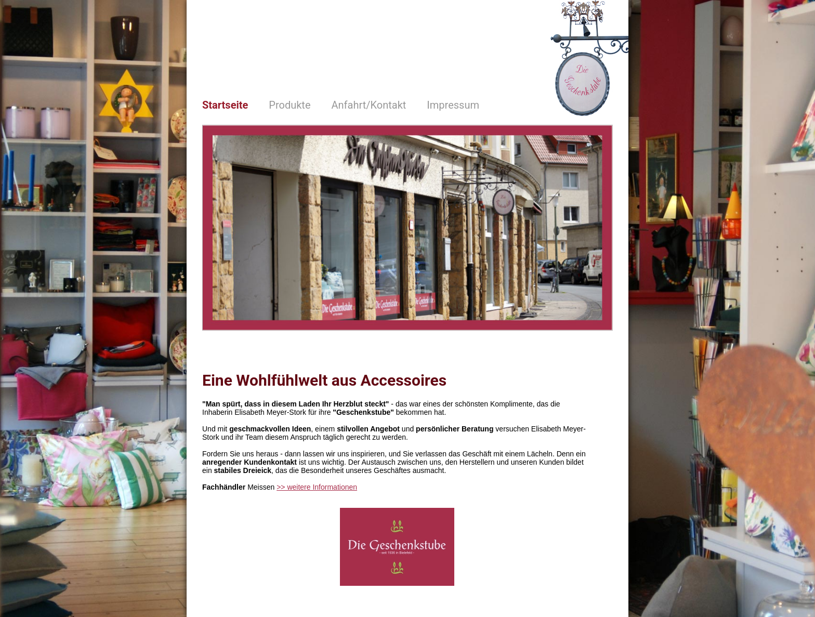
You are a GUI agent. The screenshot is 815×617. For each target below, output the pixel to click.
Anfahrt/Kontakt (369, 105)
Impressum (453, 105)
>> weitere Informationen (317, 487)
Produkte (289, 105)
